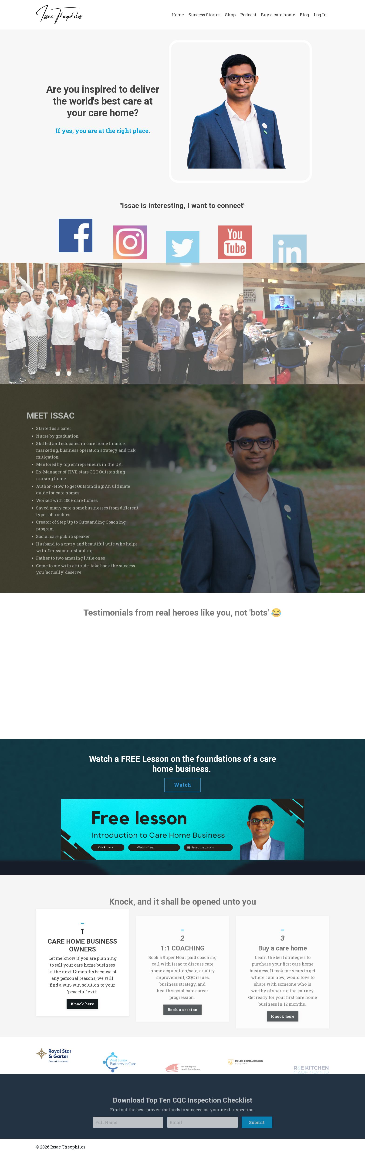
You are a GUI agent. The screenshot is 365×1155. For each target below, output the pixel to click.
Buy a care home (278, 14)
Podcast (248, 14)
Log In (320, 14)
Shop (230, 14)
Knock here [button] (82, 1026)
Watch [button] (182, 784)
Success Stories (204, 14)
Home (178, 14)
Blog (304, 14)
